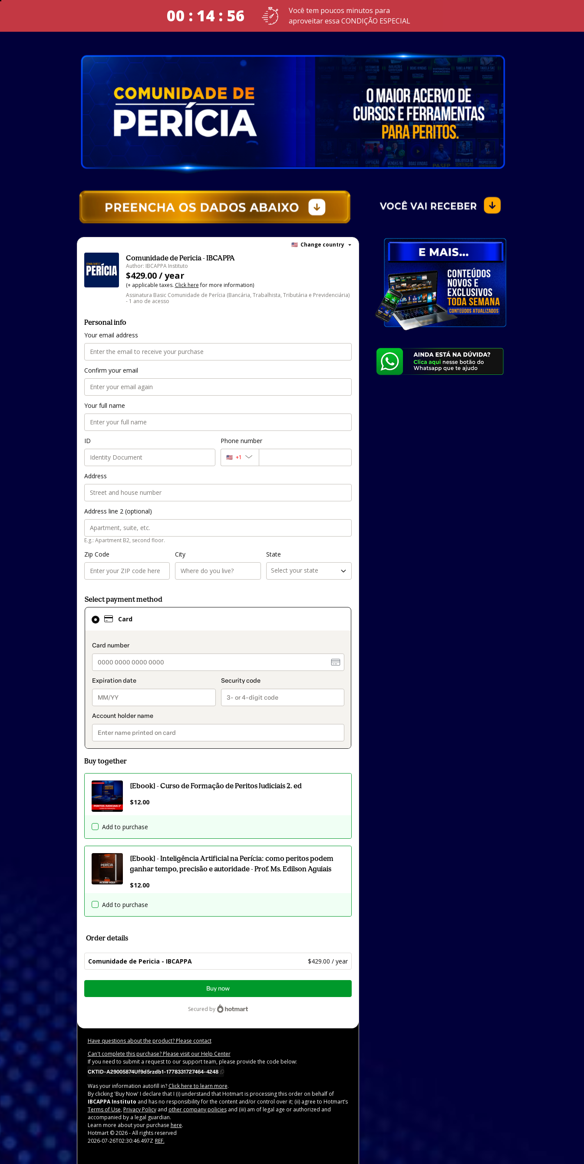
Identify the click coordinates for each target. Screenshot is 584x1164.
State (273, 554)
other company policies (158, 1110)
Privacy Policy (104, 1110)
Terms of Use (320, 1103)
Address (95, 476)
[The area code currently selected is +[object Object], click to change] (240, 458)
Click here (183, 286)
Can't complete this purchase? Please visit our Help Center (156, 1055)
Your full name (103, 406)
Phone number (241, 441)
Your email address (110, 335)
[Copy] (155, 1072)
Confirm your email (109, 370)
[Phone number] (305, 458)
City (180, 554)
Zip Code (96, 554)
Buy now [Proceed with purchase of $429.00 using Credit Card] (218, 989)
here (170, 1126)
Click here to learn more (190, 1087)
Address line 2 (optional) (117, 511)
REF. (158, 1142)
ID (87, 441)
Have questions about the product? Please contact (146, 1042)
